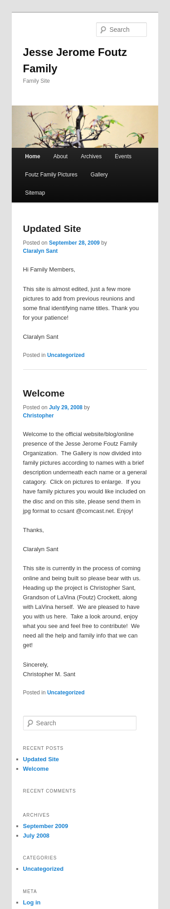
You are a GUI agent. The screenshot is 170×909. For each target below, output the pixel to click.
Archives (91, 156)
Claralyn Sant (40, 251)
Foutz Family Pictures (51, 174)
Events (123, 156)
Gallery (99, 174)
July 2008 (36, 835)
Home (32, 156)
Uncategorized (66, 355)
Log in (32, 902)
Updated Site (52, 228)
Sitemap (35, 193)
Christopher (38, 415)
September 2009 (45, 826)
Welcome (44, 393)
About (60, 156)
